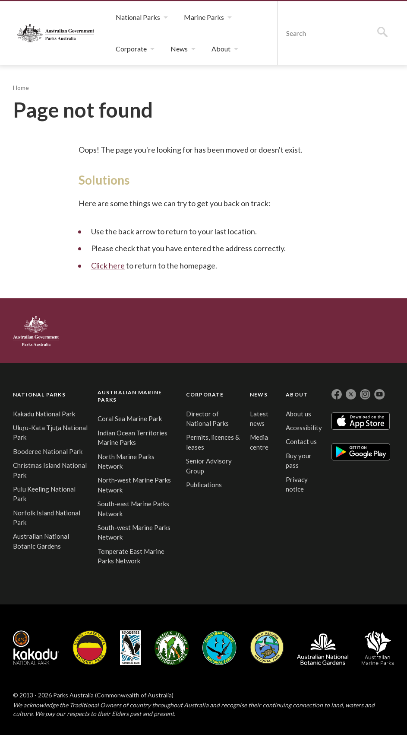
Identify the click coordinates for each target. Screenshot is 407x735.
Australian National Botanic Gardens (322, 647)
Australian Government (36, 331)
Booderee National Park (47, 451)
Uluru (90, 647)
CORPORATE (205, 394)
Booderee (130, 647)
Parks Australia (55, 33)
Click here (108, 265)
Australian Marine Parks (378, 648)
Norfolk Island (172, 647)
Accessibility (304, 427)
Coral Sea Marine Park (130, 418)
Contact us (301, 441)
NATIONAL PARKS (39, 394)
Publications (204, 485)
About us (298, 414)
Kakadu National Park (44, 414)
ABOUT (297, 394)
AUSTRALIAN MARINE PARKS (130, 396)
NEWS (259, 394)
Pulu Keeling (267, 647)
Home (21, 87)
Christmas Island (219, 647)
